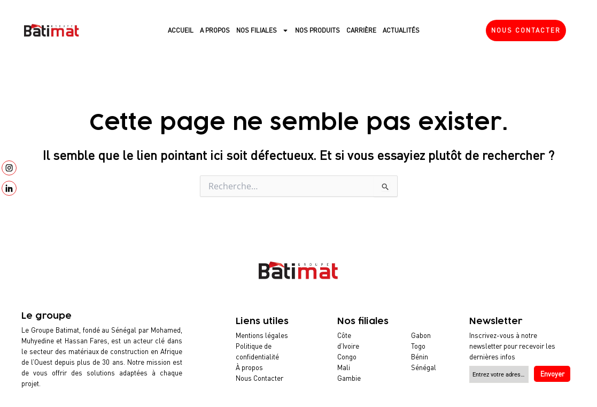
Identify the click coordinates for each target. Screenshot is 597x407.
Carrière (361, 30)
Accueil (180, 30)
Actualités (401, 30)
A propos (215, 30)
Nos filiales (262, 30)
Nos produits (317, 30)
